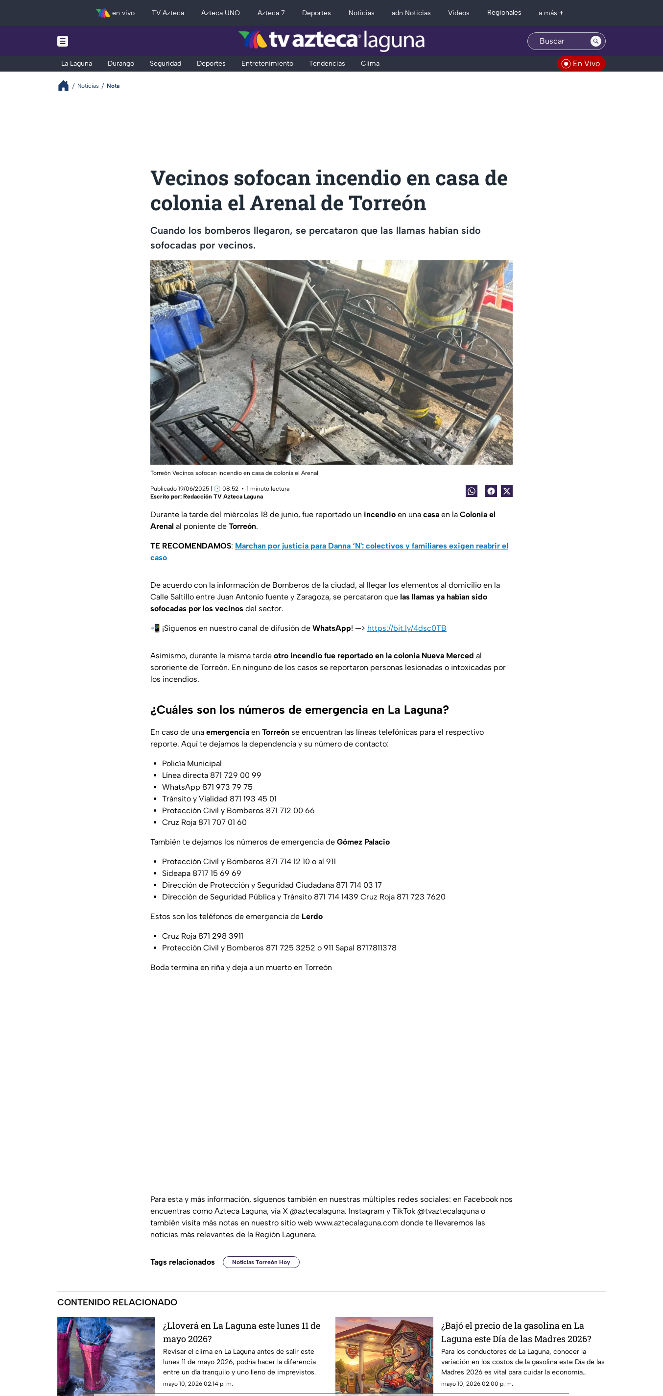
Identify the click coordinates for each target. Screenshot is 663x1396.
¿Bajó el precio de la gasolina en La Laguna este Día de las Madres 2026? (516, 1332)
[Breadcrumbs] (67, 85)
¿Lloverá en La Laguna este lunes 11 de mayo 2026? (241, 1332)
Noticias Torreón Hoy (261, 1262)
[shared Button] (471, 491)
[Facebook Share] (491, 491)
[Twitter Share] (507, 491)
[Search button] (596, 41)
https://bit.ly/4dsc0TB (407, 628)
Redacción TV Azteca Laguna (223, 496)
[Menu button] (96, 41)
